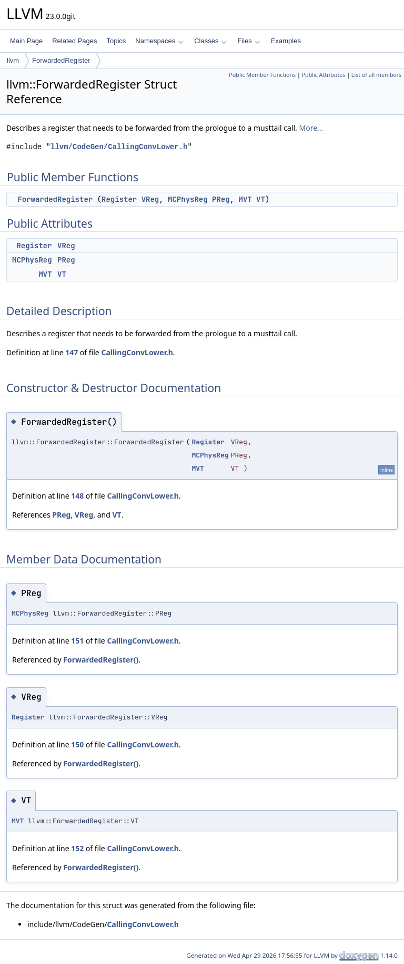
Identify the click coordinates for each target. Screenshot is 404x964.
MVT (245, 199)
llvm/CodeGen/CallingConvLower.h (118, 147)
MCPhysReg (188, 199)
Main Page (26, 41)
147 (71, 352)
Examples (286, 41)
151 (77, 641)
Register (119, 199)
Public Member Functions (262, 75)
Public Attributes (324, 75)
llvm (13, 60)
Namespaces (159, 41)
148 (77, 496)
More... (311, 128)
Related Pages (74, 41)
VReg (150, 199)
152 (77, 848)
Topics (116, 41)
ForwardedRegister (61, 60)
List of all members (376, 75)
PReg (221, 199)
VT (260, 199)
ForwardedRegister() (100, 660)
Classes (210, 41)
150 (77, 744)
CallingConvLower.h (137, 352)
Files (248, 41)
